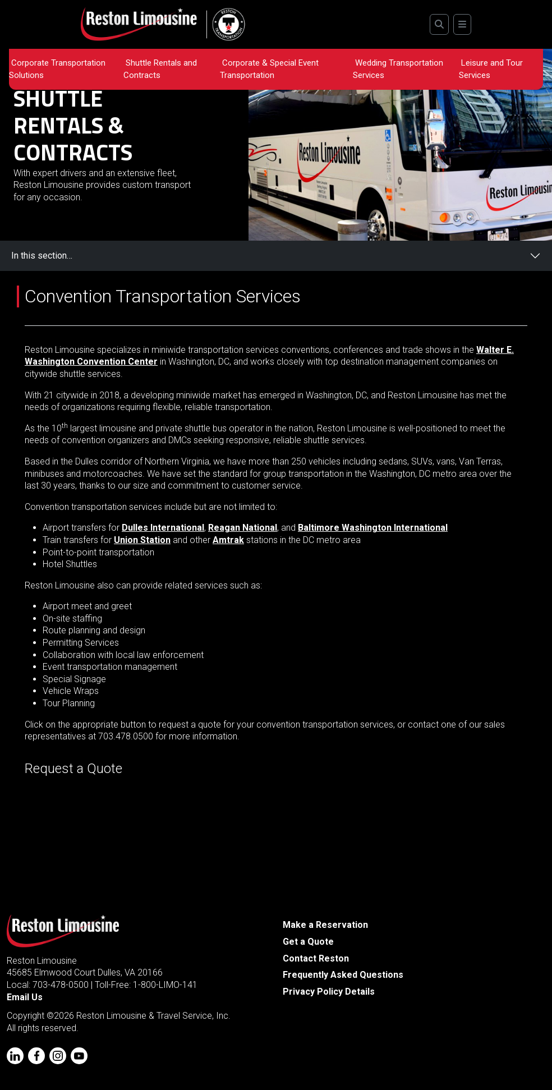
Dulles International (163, 527)
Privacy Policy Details (329, 991)
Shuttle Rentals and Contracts (160, 69)
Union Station (142, 540)
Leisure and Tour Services (491, 69)
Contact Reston (316, 958)
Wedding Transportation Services (398, 69)
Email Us (25, 997)
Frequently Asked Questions (343, 974)
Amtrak (228, 540)
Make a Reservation (325, 924)
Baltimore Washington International (373, 527)
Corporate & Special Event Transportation (269, 69)
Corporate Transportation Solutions (57, 69)
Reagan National (242, 527)
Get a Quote (308, 941)
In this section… (41, 255)
